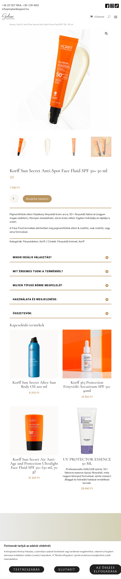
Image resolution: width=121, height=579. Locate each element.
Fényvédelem (30, 241)
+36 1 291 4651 (31, 5)
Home (12, 24)
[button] (106, 33)
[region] (60, 560)
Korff (19, 24)
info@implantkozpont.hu (15, 9)
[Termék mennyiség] (14, 198)
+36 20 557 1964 (11, 5)
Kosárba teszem (37, 199)
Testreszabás (26, 569)
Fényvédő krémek (67, 241)
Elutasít (66, 569)
